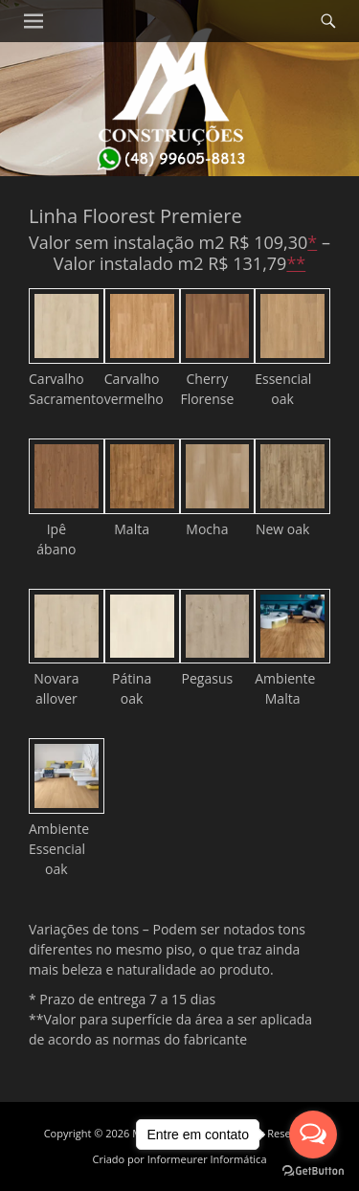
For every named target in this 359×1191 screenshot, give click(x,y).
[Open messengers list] (313, 1134)
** (295, 263)
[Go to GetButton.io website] (313, 1171)
